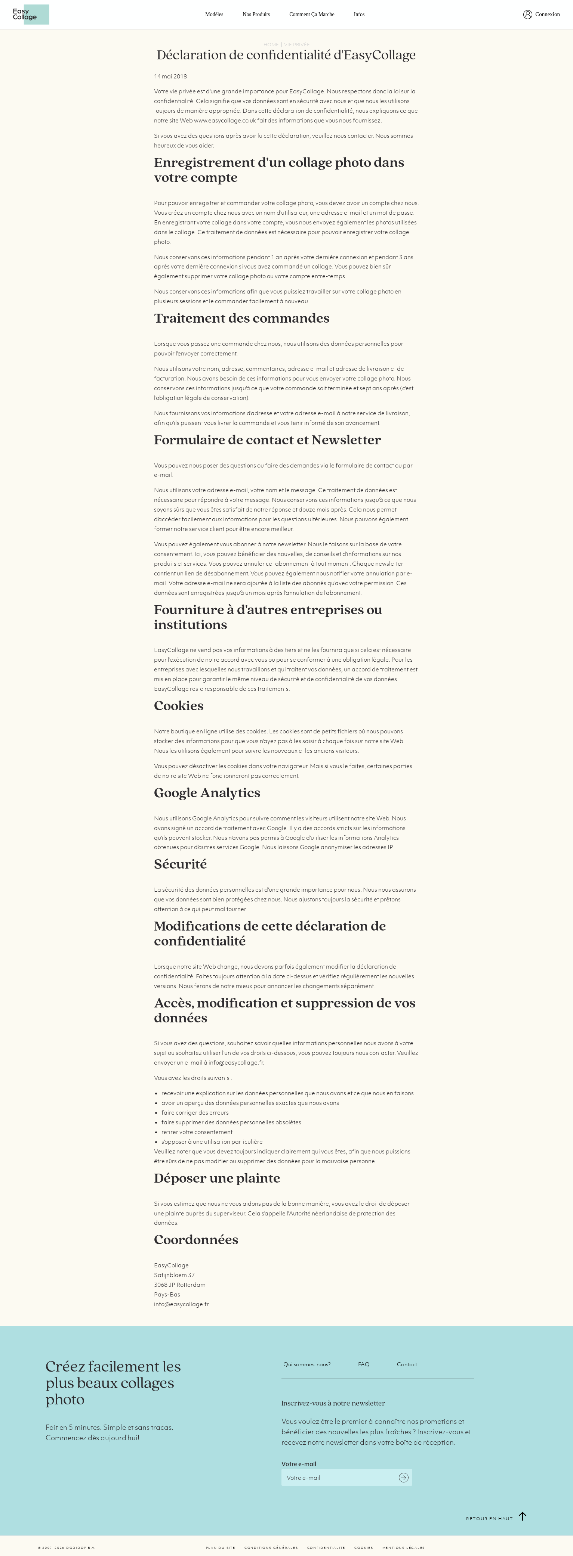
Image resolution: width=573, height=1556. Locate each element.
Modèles (214, 14)
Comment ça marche (312, 14)
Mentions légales (403, 1547)
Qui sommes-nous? (307, 1364)
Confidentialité (326, 1547)
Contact (407, 1364)
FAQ (364, 1364)
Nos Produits (256, 14)
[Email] (346, 1477)
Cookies (363, 1547)
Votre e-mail (298, 1464)
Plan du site (220, 1547)
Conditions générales (271, 1547)
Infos (359, 14)
